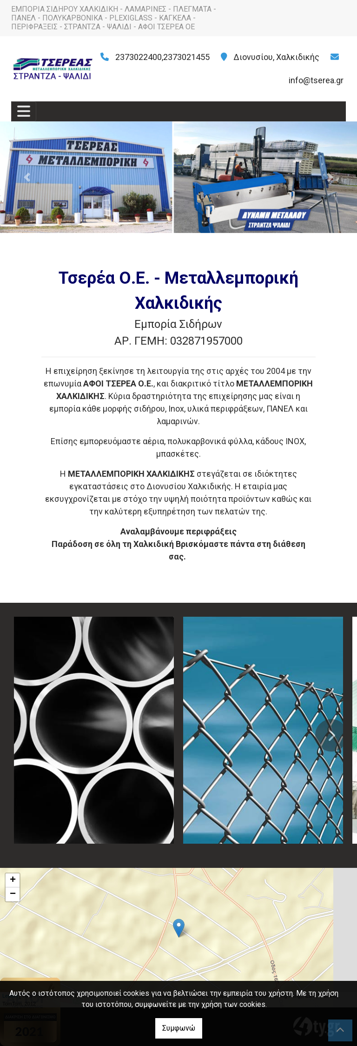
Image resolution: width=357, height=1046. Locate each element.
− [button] (13, 894)
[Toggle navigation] (23, 111)
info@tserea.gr (316, 80)
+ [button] (13, 880)
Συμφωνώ (178, 1028)
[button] (26, 177)
